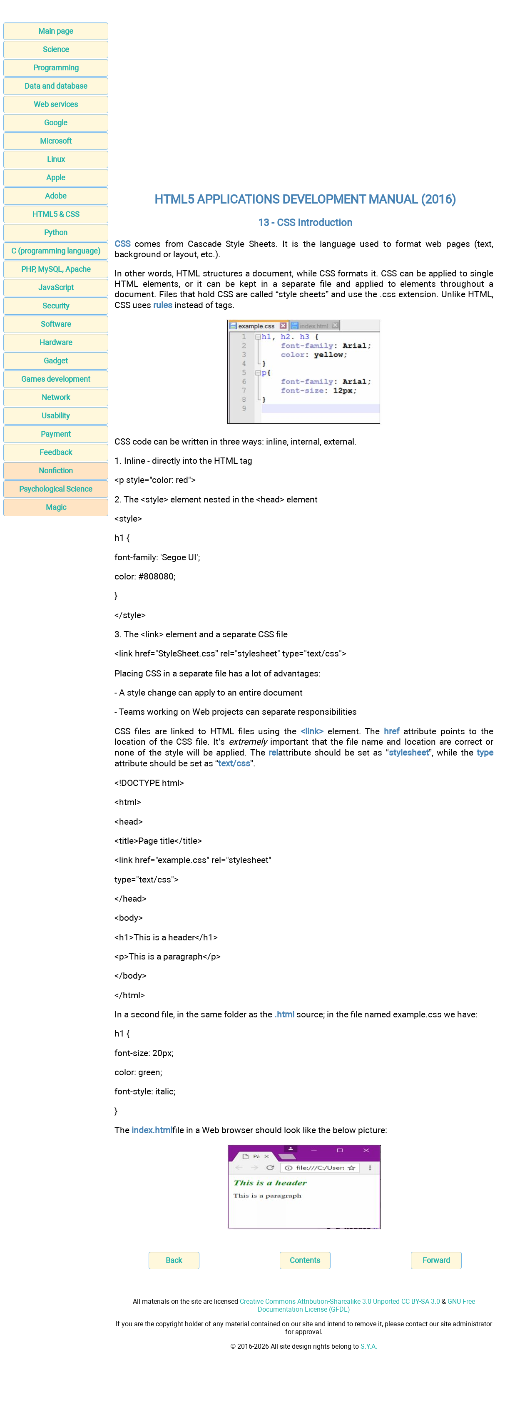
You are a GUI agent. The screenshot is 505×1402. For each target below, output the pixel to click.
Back (174, 1260)
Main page (55, 31)
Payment (56, 434)
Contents (305, 1260)
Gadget (56, 360)
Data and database (56, 86)
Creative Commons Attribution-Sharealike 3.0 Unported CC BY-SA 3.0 (340, 1301)
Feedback (56, 452)
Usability (56, 415)
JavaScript (56, 287)
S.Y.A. (369, 1346)
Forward (436, 1260)
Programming (56, 67)
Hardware (56, 342)
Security (56, 305)
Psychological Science (55, 489)
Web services (56, 104)
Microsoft (56, 141)
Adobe (56, 195)
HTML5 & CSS (56, 214)
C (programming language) (55, 250)
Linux (56, 159)
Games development (55, 379)
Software (56, 324)
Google (55, 122)
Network (56, 397)
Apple (55, 177)
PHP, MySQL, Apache (56, 269)
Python (55, 232)
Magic (56, 507)
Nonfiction (56, 470)
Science (56, 49)
